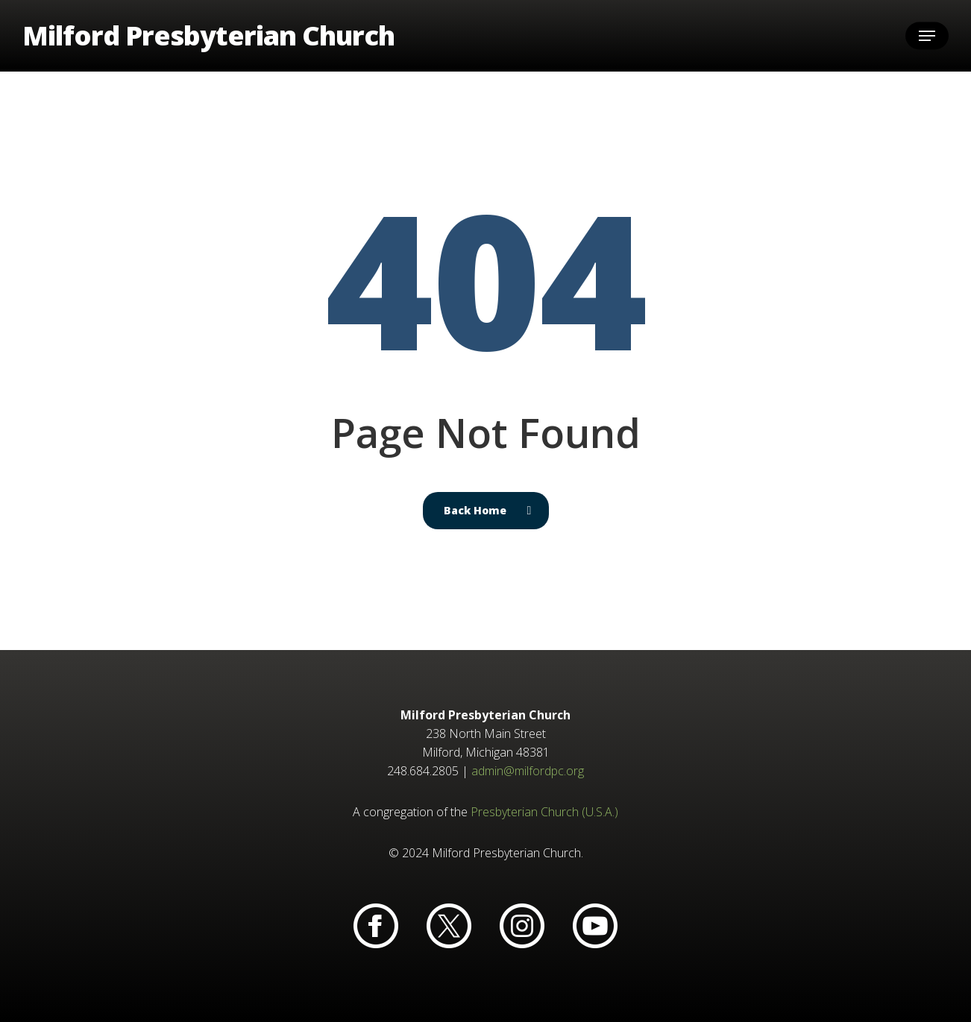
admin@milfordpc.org (527, 771)
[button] (927, 36)
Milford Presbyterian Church (208, 35)
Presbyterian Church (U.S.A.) (544, 812)
